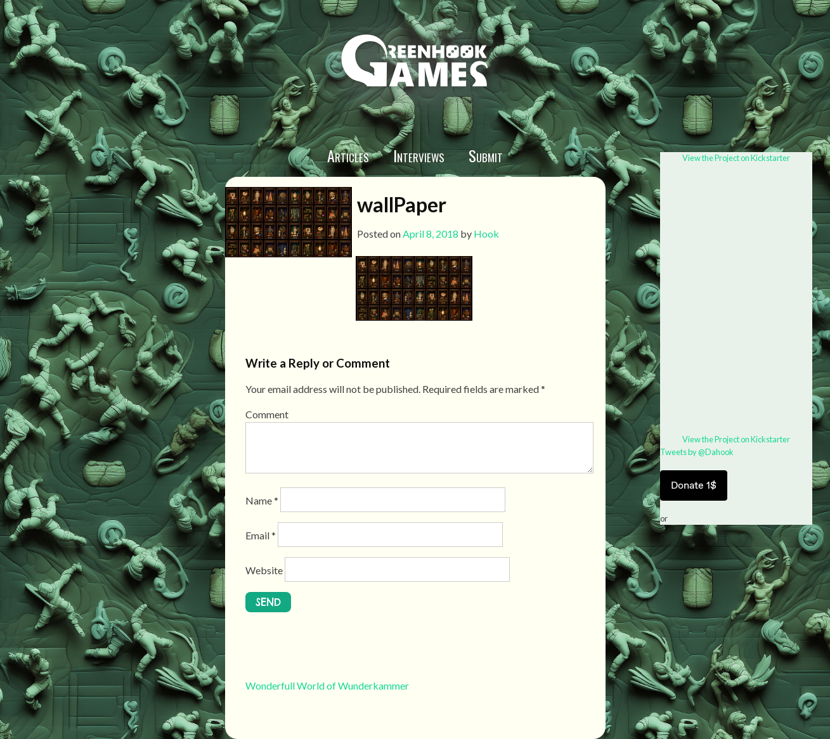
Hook (486, 234)
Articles (348, 155)
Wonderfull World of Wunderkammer (327, 685)
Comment (267, 414)
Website (264, 570)
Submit (486, 155)
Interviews (418, 155)
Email (260, 535)
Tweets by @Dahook (697, 452)
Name (261, 500)
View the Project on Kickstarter (736, 158)
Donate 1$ (694, 485)
